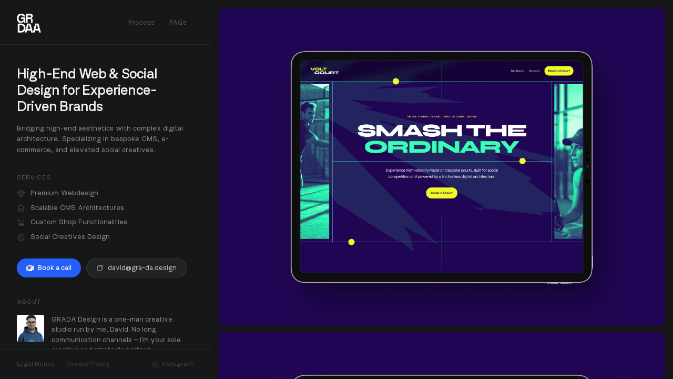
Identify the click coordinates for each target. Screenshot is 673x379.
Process (141, 22)
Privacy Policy (87, 364)
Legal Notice (36, 364)
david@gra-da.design (136, 268)
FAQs (178, 22)
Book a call (49, 268)
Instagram (172, 364)
